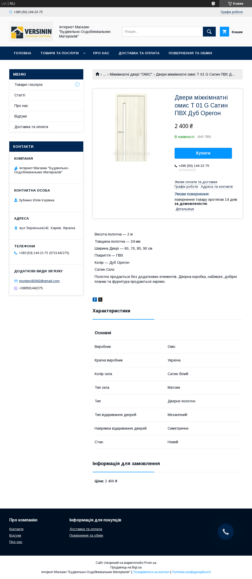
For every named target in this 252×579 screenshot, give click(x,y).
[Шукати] (209, 32)
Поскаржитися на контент (151, 572)
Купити (203, 153)
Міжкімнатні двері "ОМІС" (131, 74)
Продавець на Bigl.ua (126, 567)
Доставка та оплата (139, 53)
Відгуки (20, 116)
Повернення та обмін (190, 53)
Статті (19, 95)
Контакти (23, 66)
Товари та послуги (59, 53)
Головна (22, 53)
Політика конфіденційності (191, 572)
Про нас (101, 53)
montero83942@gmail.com (39, 281)
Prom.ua (150, 563)
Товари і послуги (28, 85)
